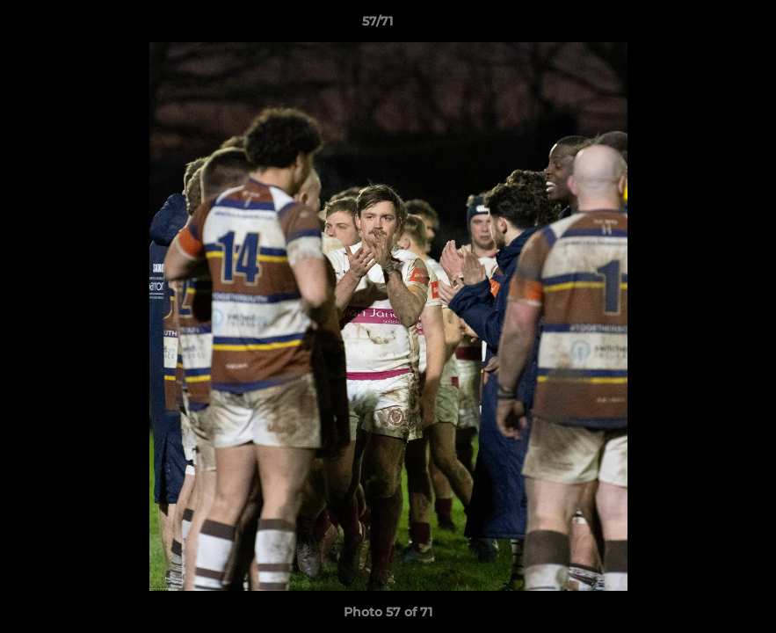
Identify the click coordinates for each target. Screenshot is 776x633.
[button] (702, 25)
